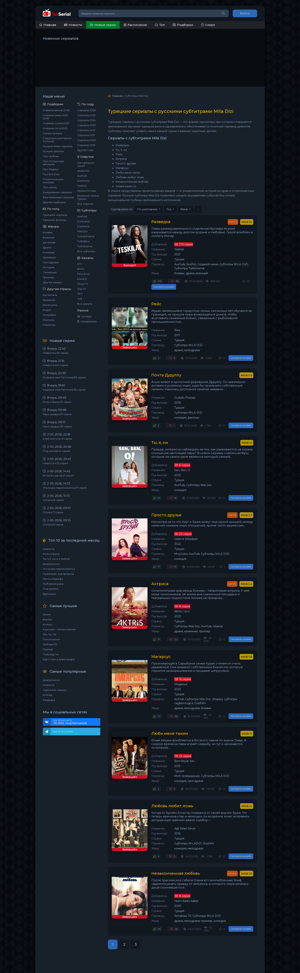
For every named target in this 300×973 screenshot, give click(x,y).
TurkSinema (84, 246)
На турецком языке (85, 164)
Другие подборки (54, 202)
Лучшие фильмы (53, 151)
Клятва (47, 694)
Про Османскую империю (53, 163)
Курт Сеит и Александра (59, 659)
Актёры (84, 316)
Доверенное (51, 563)
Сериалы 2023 (86, 125)
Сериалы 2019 (86, 145)
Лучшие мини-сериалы (58, 146)
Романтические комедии (53, 181)
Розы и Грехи (51, 553)
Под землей (51, 588)
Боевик (47, 232)
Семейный (50, 272)
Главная (47, 25)
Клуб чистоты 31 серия (57, 438)
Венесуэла (50, 304)
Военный (49, 237)
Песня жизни (51, 639)
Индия (47, 309)
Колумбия (49, 314)
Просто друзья (163, 502)
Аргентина (50, 294)
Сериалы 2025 (86, 115)
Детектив (49, 242)
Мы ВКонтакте (74, 722)
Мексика (48, 319)
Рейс (153, 295)
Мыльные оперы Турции (88, 197)
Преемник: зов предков (58, 573)
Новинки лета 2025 (55, 128)
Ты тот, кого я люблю (56, 558)
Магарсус (158, 643)
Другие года (85, 150)
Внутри (47, 619)
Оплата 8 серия (53, 500)
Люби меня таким (166, 720)
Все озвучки (85, 203)
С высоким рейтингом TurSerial (57, 140)
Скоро (208, 25)
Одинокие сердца (54, 689)
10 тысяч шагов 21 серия (58, 475)
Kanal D (82, 278)
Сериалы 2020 (86, 140)
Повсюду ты (51, 654)
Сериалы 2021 (86, 135)
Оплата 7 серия (53, 512)
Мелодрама (51, 262)
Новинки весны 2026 (56, 110)
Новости (73, 25)
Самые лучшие (52, 133)
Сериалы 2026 (86, 110)
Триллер (48, 277)
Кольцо (47, 624)
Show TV (82, 283)
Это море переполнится (59, 568)
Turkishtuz (83, 241)
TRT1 (80, 293)
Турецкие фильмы (54, 219)
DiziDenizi (83, 180)
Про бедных (51, 169)
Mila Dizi (82, 231)
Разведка (49, 699)
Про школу (50, 187)
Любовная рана (53, 583)
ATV (79, 263)
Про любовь (51, 156)
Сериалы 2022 (86, 130)
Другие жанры (52, 282)
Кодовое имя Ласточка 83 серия (64, 377)
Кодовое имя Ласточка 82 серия (64, 389)
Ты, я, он (156, 430)
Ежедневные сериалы (57, 192)
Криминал (49, 257)
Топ (160, 25)
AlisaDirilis (83, 170)
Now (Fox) (83, 273)
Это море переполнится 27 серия (65, 487)
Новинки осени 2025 (56, 123)
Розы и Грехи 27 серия (57, 401)
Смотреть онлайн (240, 277)
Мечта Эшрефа (53, 578)
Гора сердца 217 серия (57, 414)
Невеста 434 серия (55, 352)
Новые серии (103, 25)
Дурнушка (49, 593)
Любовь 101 (50, 644)
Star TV (81, 288)
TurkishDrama (85, 236)
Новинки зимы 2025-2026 (56, 117)
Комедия (49, 252)
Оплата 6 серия (53, 524)
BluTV (80, 268)
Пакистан (49, 324)
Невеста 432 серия (55, 463)
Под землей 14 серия (56, 450)
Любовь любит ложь (169, 792)
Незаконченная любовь (172, 860)
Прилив (48, 649)
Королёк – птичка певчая (59, 629)
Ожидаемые (87, 321)
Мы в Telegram (63, 731)
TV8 (79, 298)
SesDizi (81, 185)
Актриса (156, 571)
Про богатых (51, 174)
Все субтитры (86, 251)
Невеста (48, 548)
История (48, 267)
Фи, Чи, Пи (49, 634)
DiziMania (83, 226)
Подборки (183, 25)
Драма (47, 247)
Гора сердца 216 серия (57, 426)
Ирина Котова (86, 190)
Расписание (135, 25)
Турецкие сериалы (55, 214)
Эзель (47, 614)
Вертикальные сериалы (58, 197)
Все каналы (84, 303)
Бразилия (49, 299)
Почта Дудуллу (163, 362)
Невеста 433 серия (55, 365)
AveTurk (82, 175)
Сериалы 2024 (86, 120)
